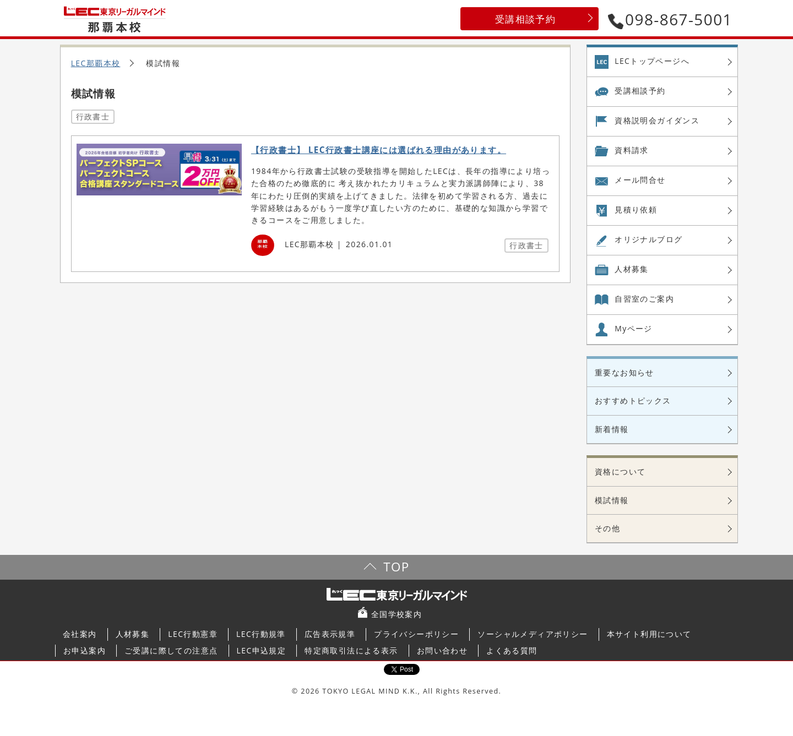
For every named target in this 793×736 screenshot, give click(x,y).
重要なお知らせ (624, 372)
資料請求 (632, 150)
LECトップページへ (652, 61)
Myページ (634, 328)
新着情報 (612, 429)
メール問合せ (640, 180)
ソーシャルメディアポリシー (532, 634)
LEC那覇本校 (96, 63)
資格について (620, 471)
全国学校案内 (396, 614)
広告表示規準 (330, 634)
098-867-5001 (670, 19)
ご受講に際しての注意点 (171, 650)
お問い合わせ (442, 650)
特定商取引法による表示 (351, 650)
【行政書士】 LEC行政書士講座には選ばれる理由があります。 (378, 150)
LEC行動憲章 (193, 634)
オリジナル (648, 239)
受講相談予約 (525, 19)
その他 (607, 528)
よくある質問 (511, 650)
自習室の (644, 299)
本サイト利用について (649, 634)
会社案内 (80, 634)
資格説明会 (657, 121)
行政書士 (93, 116)
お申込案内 (84, 650)
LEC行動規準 (261, 634)
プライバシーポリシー (416, 634)
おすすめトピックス (633, 400)
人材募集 (632, 269)
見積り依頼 (636, 209)
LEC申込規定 (261, 650)
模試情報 (612, 500)
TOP (396, 566)
